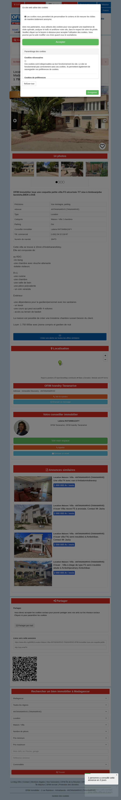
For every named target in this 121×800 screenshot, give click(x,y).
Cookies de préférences (35, 78)
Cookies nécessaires (33, 58)
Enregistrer (92, 92)
